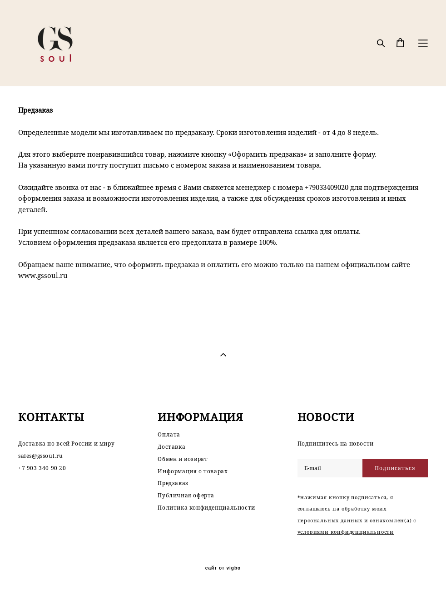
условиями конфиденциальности (345, 531)
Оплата (169, 434)
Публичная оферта (186, 495)
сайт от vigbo (223, 568)
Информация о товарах (193, 471)
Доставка (171, 447)
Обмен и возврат (183, 459)
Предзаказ (173, 483)
